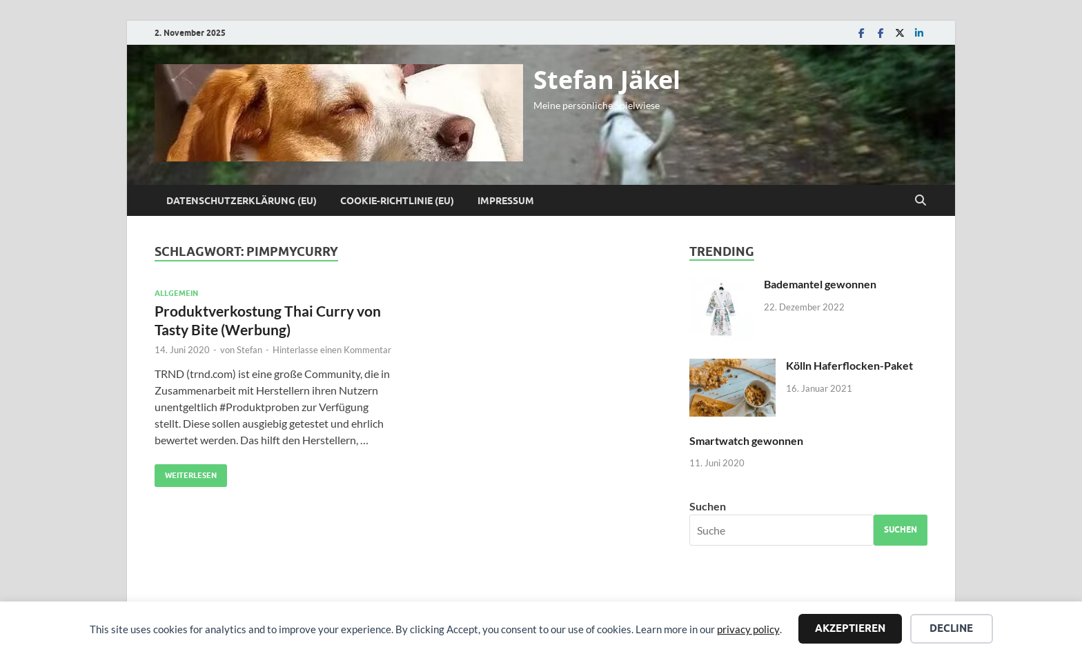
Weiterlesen (186, 472)
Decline (951, 628)
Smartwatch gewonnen (746, 440)
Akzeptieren (850, 628)
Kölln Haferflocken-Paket (849, 365)
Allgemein (176, 293)
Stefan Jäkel (606, 80)
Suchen (707, 506)
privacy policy (748, 629)
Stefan (249, 349)
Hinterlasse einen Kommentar (332, 349)
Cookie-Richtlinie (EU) (397, 200)
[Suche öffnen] (920, 201)
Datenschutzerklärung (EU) (241, 200)
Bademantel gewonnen (820, 283)
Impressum (506, 200)
